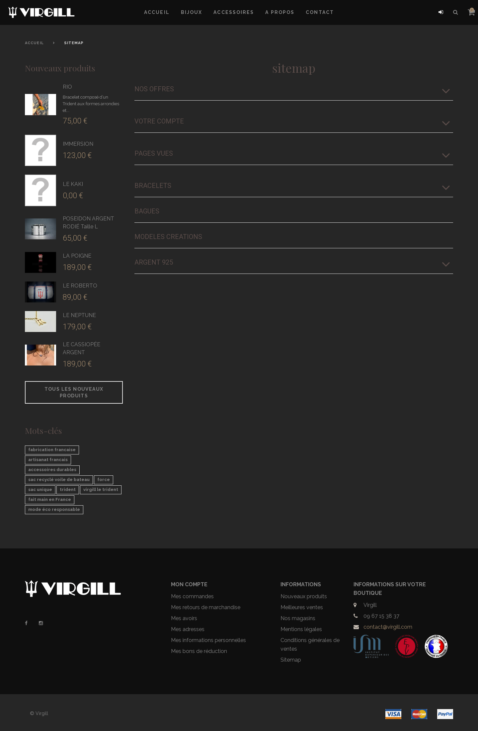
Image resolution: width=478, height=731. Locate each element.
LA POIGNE (77, 256)
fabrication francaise (52, 449)
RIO (67, 87)
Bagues (146, 211)
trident (68, 489)
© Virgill (39, 713)
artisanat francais (48, 459)
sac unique (40, 489)
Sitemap (290, 660)
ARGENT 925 (153, 262)
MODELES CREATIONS (168, 237)
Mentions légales (301, 629)
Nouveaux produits (60, 67)
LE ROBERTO (80, 286)
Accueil (157, 12)
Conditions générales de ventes (310, 644)
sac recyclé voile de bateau (59, 479)
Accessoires (233, 12)
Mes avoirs (184, 618)
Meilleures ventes (301, 607)
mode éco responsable (54, 509)
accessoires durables (52, 469)
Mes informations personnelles (208, 640)
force (103, 479)
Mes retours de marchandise (205, 607)
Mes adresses (187, 629)
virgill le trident (100, 489)
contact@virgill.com (387, 627)
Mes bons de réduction (199, 651)
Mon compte (189, 584)
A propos (279, 12)
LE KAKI (73, 184)
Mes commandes (192, 596)
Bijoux (191, 12)
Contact (320, 12)
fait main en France (49, 499)
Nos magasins (297, 618)
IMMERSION (78, 144)
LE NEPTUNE (79, 315)
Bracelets (152, 186)
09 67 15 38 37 (381, 616)
